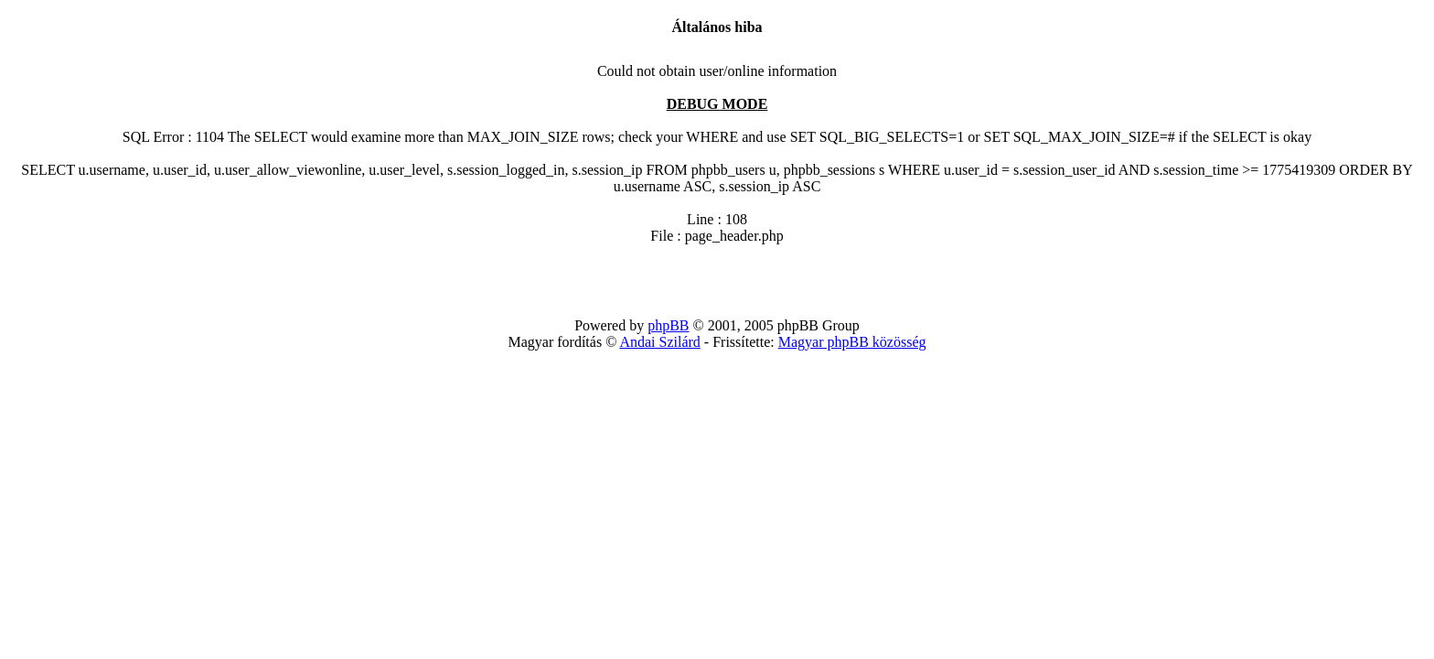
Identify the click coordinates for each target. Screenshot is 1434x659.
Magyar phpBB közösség (852, 342)
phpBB (668, 325)
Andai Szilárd (659, 342)
